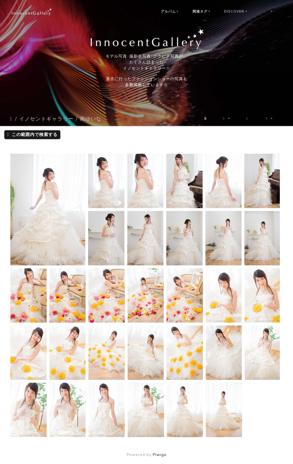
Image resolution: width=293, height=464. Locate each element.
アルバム (168, 11)
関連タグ (200, 11)
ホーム (11, 119)
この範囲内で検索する (32, 134)
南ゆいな (91, 118)
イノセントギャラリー (46, 118)
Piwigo (160, 454)
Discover (234, 11)
